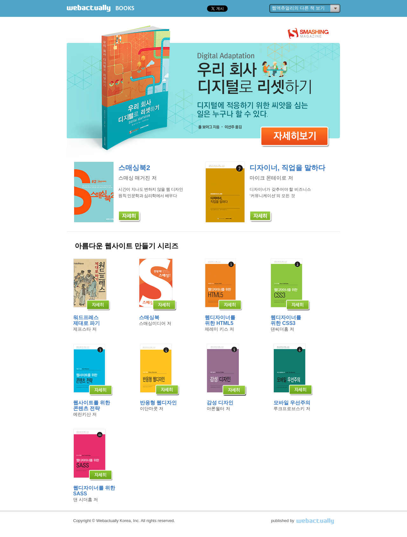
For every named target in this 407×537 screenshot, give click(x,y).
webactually (89, 8)
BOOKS (125, 8)
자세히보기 (295, 139)
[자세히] (129, 217)
